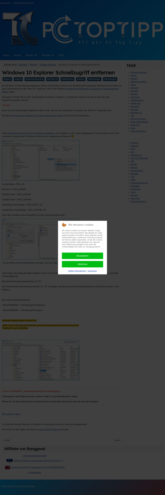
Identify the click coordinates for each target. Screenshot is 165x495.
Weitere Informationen (77, 271)
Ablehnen (82, 264)
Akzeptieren (82, 256)
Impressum (92, 271)
